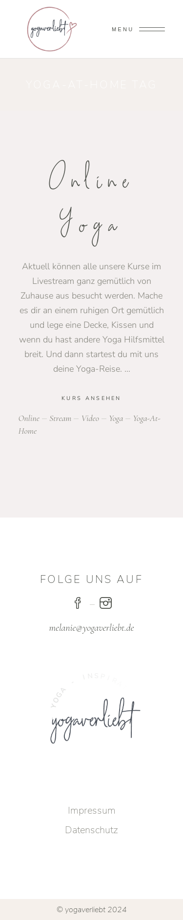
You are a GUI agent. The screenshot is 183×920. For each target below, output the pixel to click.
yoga (116, 418)
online (29, 418)
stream (60, 418)
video (90, 418)
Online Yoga (91, 203)
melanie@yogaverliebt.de (91, 628)
